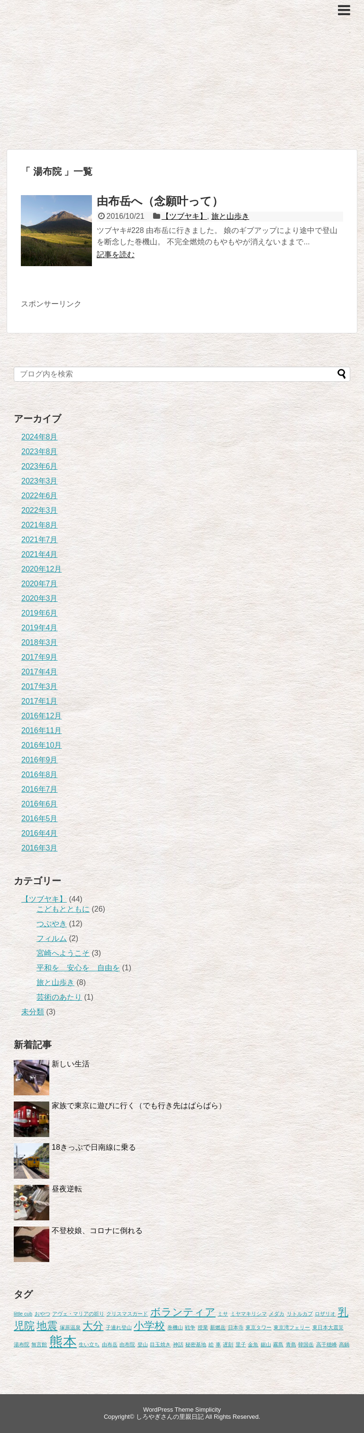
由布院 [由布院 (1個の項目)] (127, 1344)
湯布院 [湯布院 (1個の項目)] (21, 1344)
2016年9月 (39, 760)
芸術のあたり (59, 997)
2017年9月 (39, 657)
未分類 (32, 1012)
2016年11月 (41, 730)
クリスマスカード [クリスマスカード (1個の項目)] (127, 1314)
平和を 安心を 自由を (78, 968)
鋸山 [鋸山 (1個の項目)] (266, 1344)
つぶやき (51, 924)
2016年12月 (41, 716)
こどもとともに (63, 909)
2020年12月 (41, 569)
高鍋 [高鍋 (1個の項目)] (344, 1344)
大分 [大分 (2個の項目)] (92, 1326)
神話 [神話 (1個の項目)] (178, 1344)
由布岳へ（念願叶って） (160, 201)
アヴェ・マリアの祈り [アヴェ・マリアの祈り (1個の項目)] (78, 1314)
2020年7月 (39, 584)
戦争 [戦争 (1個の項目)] (190, 1327)
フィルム (51, 938)
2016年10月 (41, 745)
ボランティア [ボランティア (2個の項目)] (183, 1312)
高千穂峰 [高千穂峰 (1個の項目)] (326, 1344)
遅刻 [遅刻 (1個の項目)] (228, 1344)
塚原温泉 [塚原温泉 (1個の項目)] (70, 1327)
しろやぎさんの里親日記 (170, 1416)
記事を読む (116, 255)
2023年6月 (39, 466)
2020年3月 (39, 598)
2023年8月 (39, 452)
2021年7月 (39, 540)
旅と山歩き (230, 216)
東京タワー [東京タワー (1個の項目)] (259, 1327)
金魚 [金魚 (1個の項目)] (253, 1344)
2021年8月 (39, 525)
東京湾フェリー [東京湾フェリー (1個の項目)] (291, 1327)
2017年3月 (39, 686)
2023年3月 (39, 481)
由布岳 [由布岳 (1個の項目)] (110, 1344)
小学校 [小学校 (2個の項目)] (149, 1326)
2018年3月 (39, 642)
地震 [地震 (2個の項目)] (46, 1326)
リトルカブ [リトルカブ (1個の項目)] (300, 1314)
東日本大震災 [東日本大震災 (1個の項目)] (328, 1327)
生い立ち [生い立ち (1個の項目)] (89, 1344)
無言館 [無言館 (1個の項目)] (39, 1344)
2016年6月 (39, 804)
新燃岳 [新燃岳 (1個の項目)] (218, 1327)
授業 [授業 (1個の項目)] (203, 1327)
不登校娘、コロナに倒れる (97, 1231)
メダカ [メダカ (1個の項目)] (276, 1314)
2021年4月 (39, 554)
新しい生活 (71, 1064)
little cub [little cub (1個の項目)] (23, 1314)
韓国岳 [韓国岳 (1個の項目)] (306, 1344)
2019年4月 (39, 628)
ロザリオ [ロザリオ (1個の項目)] (325, 1314)
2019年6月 (39, 613)
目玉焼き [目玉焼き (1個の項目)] (160, 1344)
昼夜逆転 (67, 1189)
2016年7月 (39, 789)
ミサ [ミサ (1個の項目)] (223, 1314)
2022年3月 (39, 510)
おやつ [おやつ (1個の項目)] (42, 1314)
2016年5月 (39, 819)
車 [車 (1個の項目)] (218, 1344)
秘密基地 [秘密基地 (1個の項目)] (195, 1344)
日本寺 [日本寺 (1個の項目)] (236, 1327)
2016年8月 (39, 774)
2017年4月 (39, 672)
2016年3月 (39, 848)
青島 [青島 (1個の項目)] (291, 1344)
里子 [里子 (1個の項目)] (241, 1344)
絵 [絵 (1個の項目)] (211, 1344)
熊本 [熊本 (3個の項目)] (63, 1341)
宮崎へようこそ (63, 953)
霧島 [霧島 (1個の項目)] (278, 1344)
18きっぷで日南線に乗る (94, 1147)
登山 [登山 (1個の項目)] (142, 1344)
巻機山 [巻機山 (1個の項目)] (175, 1327)
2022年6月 (39, 496)
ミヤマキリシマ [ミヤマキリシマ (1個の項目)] (248, 1314)
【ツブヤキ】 (184, 216)
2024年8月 (39, 437)
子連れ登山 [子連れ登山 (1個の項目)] (119, 1327)
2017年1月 (39, 701)
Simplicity (208, 1409)
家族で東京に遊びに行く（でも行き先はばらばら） (139, 1106)
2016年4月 (39, 833)
